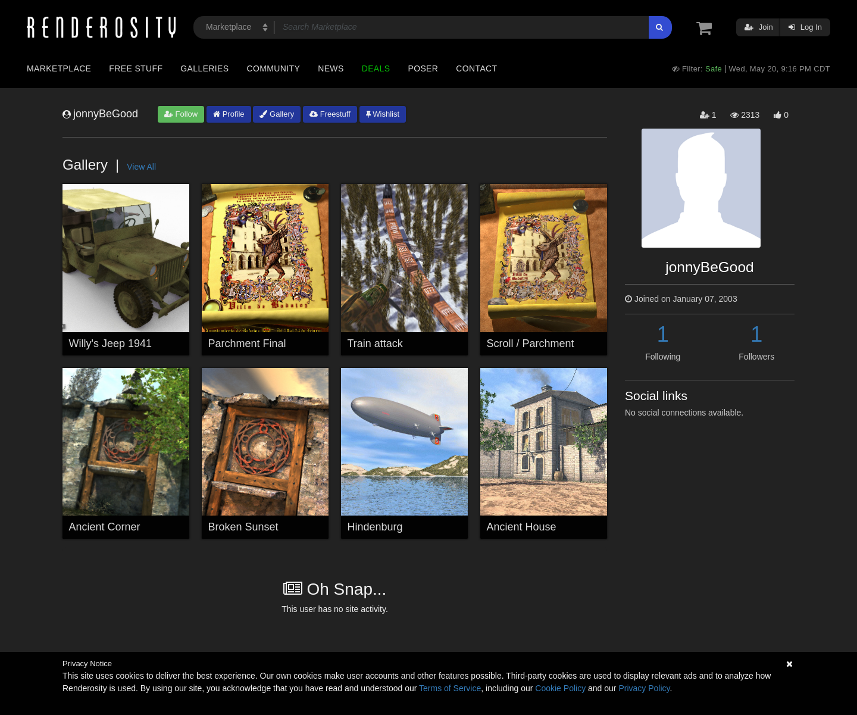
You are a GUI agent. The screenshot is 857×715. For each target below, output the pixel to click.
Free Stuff (135, 68)
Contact (476, 68)
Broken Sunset (243, 527)
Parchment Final (247, 343)
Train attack (375, 343)
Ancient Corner (104, 527)
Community (274, 68)
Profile (228, 114)
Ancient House (521, 527)
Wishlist (382, 114)
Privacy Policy (644, 688)
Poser (423, 68)
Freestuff (330, 114)
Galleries (204, 68)
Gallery (276, 114)
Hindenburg (375, 527)
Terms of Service (450, 688)
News (330, 68)
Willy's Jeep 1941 (110, 343)
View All (141, 166)
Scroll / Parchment (530, 343)
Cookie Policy (560, 688)
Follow (181, 114)
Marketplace (59, 68)
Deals (376, 68)
